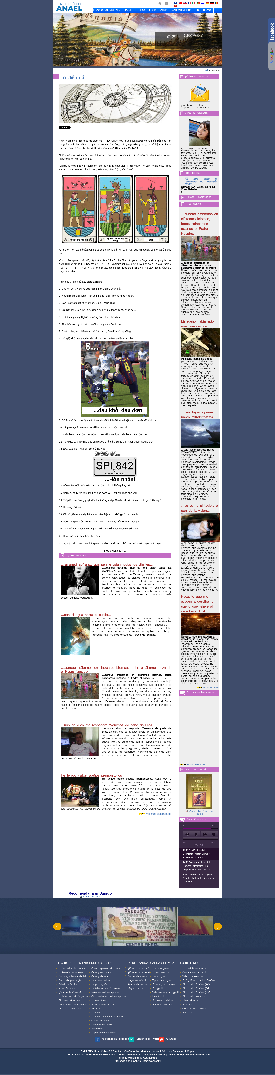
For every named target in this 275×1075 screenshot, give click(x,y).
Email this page (90, 896)
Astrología (187, 1012)
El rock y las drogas (163, 984)
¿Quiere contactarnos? (197, 76)
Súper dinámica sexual (104, 1033)
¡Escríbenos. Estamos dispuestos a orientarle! (195, 106)
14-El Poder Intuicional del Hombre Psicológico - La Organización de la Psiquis (196, 866)
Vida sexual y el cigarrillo (166, 992)
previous (187, 834)
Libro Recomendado (196, 769)
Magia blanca (135, 988)
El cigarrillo (158, 988)
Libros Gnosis (190, 1000)
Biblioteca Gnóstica (69, 1000)
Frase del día (192, 173)
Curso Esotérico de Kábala (201, 812)
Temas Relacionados (199, 197)
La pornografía (99, 984)
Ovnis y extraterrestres (194, 1008)
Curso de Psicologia (196, 113)
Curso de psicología (70, 980)
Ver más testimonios (158, 813)
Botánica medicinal (162, 1000)
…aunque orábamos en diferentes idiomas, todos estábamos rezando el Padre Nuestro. (199, 224)
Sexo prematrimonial (102, 1004)
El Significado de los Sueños (198, 980)
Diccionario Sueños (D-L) (196, 988)
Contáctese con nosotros (73, 1004)
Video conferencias (192, 976)
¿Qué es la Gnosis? (70, 992)
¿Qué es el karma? (138, 968)
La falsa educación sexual (105, 988)
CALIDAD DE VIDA (181, 10)
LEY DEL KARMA (158, 10)
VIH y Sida (97, 1008)
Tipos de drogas (161, 980)
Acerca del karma (137, 984)
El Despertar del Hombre (72, 968)
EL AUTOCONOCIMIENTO (107, 10)
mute (184, 826)
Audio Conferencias (197, 819)
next (205, 834)
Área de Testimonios (70, 1008)
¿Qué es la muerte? (139, 972)
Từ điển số (215, 70)
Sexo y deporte (99, 976)
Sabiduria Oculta (68, 984)
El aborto (96, 1012)
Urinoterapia (158, 996)
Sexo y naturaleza (101, 972)
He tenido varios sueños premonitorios (91, 775)
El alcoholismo (160, 972)
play (196, 834)
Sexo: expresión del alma (105, 968)
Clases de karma (137, 976)
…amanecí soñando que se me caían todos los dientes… (107, 564)
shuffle (201, 845)
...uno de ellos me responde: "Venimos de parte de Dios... (108, 725)
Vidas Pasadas (67, 988)
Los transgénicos (161, 968)
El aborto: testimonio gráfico (107, 1016)
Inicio (206, 70)
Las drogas (158, 976)
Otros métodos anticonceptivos (108, 996)
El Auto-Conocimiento (71, 972)
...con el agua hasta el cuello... (86, 615)
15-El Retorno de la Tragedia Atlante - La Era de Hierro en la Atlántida (199, 878)
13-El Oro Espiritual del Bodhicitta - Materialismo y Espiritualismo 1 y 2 (196, 854)
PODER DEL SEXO (135, 10)
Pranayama (97, 1029)
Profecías (187, 1004)
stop (213, 834)
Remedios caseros (162, 1004)
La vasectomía (99, 1000)
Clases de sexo (100, 1020)
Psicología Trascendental (72, 976)
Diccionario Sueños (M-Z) (196, 992)
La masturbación (100, 980)
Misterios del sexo (101, 1024)
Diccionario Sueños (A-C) (196, 984)
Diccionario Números (193, 996)
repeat (196, 845)
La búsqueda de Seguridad (74, 996)
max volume (213, 826)
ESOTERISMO (203, 10)
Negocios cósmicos (139, 980)
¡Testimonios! (78, 555)
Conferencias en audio (194, 972)
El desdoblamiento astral (196, 968)
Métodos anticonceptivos (105, 992)
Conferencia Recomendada (201, 692)
